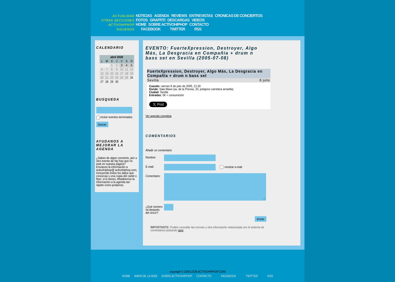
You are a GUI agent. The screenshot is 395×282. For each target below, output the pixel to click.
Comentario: (153, 176)
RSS (197, 29)
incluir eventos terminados (116, 117)
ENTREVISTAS (201, 15)
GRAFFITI (157, 20)
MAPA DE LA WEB (145, 276)
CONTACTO (198, 24)
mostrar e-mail (233, 167)
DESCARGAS (178, 20)
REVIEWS (179, 15)
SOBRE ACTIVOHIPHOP (167, 24)
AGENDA (161, 15)
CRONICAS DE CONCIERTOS (238, 15)
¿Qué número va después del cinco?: (154, 209)
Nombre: (151, 157)
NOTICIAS (144, 15)
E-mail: (150, 166)
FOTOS (142, 20)
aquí (180, 230)
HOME (141, 24)
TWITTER (177, 29)
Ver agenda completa (159, 116)
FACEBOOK (150, 29)
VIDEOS (197, 20)
